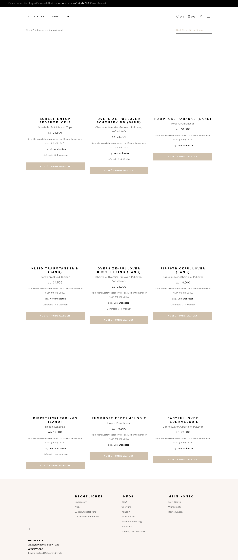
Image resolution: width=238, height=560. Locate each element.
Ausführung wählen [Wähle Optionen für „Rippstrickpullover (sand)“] (183, 316)
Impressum (81, 502)
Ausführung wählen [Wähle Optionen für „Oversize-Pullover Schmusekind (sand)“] (119, 170)
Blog (124, 502)
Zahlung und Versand (133, 531)
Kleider (65, 277)
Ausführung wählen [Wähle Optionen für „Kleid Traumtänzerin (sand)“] (55, 316)
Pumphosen (187, 123)
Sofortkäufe (119, 131)
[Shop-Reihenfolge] (194, 30)
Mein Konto (174, 502)
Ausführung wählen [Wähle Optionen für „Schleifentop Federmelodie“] (55, 166)
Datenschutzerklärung (87, 516)
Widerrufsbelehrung (85, 511)
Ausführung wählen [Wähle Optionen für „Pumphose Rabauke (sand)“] (183, 157)
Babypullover (171, 277)
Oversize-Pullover (119, 127)
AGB (77, 507)
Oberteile (43, 127)
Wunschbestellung (131, 521)
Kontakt (125, 511)
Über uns (126, 507)
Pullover (136, 127)
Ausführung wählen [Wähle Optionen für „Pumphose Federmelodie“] (119, 456)
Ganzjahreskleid (50, 277)
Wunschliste (174, 507)
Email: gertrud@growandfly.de (45, 553)
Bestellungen (175, 511)
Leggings (59, 426)
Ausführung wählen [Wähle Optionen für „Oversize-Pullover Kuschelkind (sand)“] (119, 320)
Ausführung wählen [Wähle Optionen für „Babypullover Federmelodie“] (183, 459)
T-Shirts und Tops (61, 127)
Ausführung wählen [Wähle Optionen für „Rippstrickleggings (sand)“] (55, 465)
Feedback (126, 526)
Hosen (175, 123)
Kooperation (128, 516)
